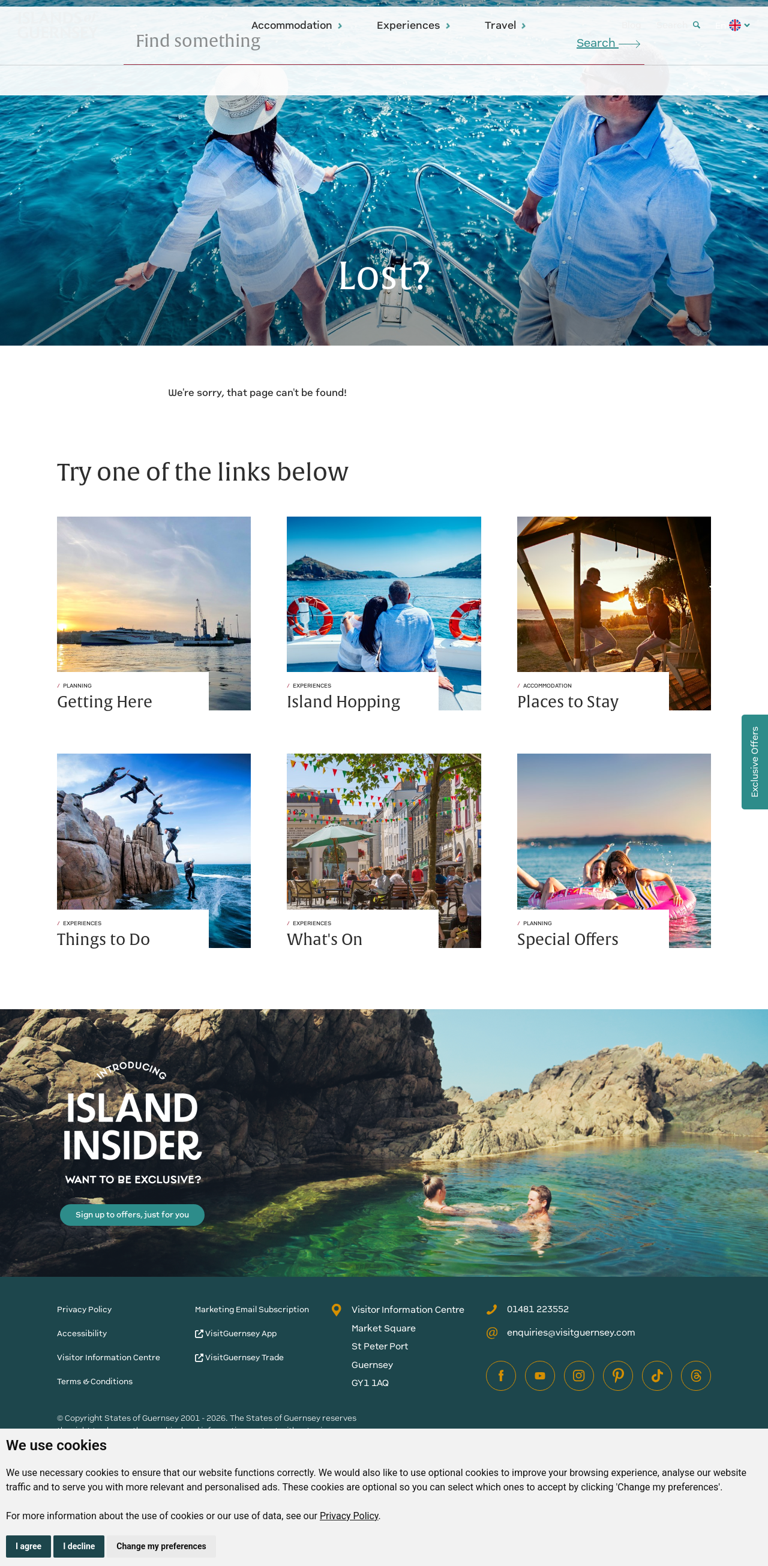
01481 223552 (527, 1309)
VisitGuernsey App (236, 1333)
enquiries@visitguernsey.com (560, 1332)
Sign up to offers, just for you (132, 1214)
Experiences (414, 25)
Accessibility (82, 1333)
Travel (506, 25)
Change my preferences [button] (161, 1546)
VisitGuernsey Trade (239, 1357)
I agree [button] (28, 1546)
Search (678, 25)
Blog (631, 25)
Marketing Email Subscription (252, 1309)
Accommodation (297, 25)
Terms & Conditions (95, 1381)
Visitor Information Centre (108, 1357)
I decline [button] (79, 1546)
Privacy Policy (349, 1516)
